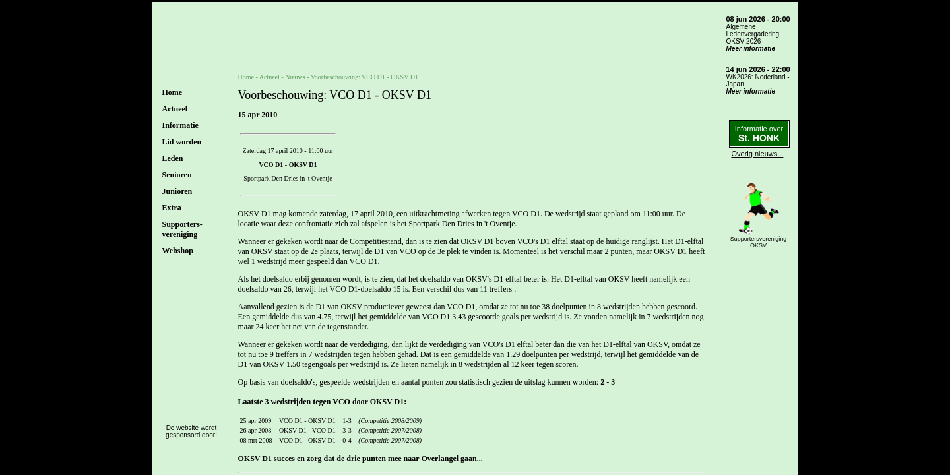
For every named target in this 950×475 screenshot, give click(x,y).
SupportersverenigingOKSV (758, 242)
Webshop (177, 250)
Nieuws (295, 76)
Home (172, 92)
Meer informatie (750, 48)
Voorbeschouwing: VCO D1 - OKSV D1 (364, 76)
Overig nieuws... (758, 154)
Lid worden (182, 141)
